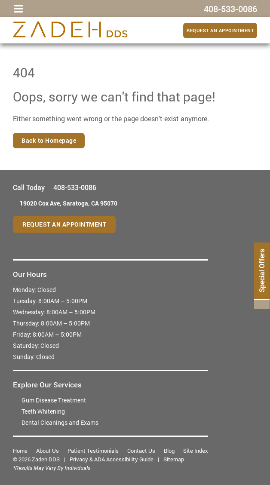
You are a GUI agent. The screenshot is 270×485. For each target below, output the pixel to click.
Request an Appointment (220, 30)
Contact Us (141, 450)
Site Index (195, 450)
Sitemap (173, 459)
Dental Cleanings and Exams (59, 422)
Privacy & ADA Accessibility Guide (111, 459)
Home (20, 450)
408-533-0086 (74, 187)
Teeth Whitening (43, 411)
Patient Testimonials (93, 450)
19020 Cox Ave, (68, 203)
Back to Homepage (48, 140)
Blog (169, 450)
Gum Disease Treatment (53, 400)
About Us (47, 450)
